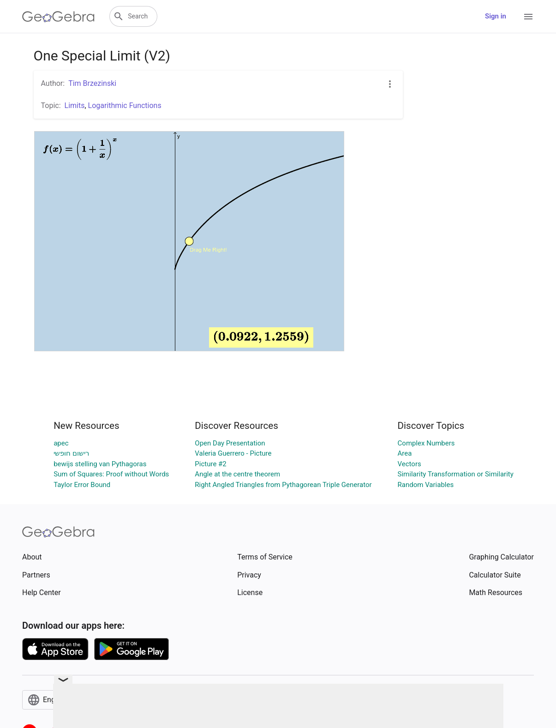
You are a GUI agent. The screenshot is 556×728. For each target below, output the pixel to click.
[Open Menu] (528, 16)
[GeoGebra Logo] (58, 16)
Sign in (495, 16)
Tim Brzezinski (92, 83)
